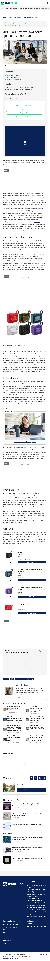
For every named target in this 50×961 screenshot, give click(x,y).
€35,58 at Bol (24, 109)
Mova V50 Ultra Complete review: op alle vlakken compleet (37, 727)
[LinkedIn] (34, 926)
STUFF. (15, 513)
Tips (4, 935)
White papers (7, 940)
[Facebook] (31, 778)
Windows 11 (29, 8)
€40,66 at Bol (24, 113)
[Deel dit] (9, 25)
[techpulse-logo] (9, 3)
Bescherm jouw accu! (31, 790)
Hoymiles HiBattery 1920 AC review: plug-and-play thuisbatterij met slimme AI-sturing (14, 728)
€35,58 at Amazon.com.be (24, 105)
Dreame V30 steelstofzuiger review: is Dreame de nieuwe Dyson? (14, 738)
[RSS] (38, 926)
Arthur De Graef (31, 23)
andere (5, 224)
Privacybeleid (43, 954)
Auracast (11, 401)
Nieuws (5, 930)
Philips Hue (37, 8)
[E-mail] (5, 25)
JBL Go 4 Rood (23, 605)
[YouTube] (44, 778)
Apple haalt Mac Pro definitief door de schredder (27, 858)
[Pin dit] (19, 25)
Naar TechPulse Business (11, 924)
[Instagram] (36, 778)
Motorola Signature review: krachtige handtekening (13, 708)
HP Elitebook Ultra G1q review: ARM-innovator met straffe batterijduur (14, 718)
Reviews (9, 23)
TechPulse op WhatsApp (16, 8)
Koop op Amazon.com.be (31, 562)
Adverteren (6, 946)
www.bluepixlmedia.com (11, 958)
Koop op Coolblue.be (31, 613)
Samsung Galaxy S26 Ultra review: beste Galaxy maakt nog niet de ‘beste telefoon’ (37, 738)
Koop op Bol (31, 580)
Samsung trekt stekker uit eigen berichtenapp (26, 825)
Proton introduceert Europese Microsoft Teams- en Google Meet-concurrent (26, 848)
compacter (37, 222)
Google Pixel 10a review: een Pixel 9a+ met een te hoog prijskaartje (36, 709)
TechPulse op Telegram (10, 927)
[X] (40, 778)
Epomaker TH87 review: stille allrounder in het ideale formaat (37, 718)
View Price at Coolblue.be (24, 117)
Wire (4, 943)
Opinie (5, 938)
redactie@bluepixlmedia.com (38, 916)
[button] (48, 3)
